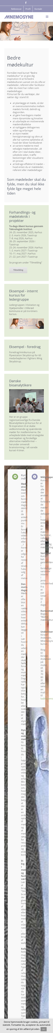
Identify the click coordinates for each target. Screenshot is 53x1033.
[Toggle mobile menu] (47, 16)
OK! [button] (43, 1029)
